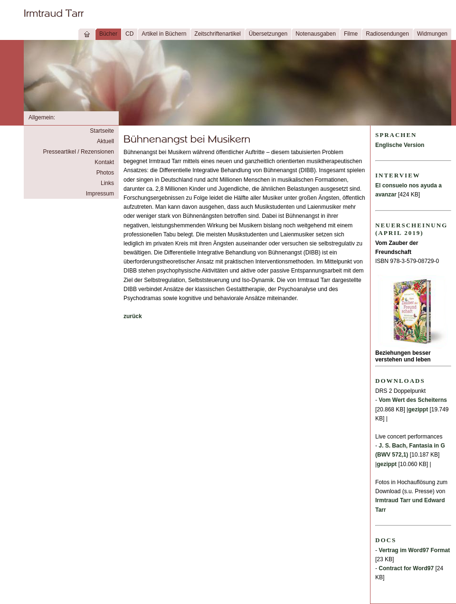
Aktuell (105, 141)
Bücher (108, 33)
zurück (133, 316)
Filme (351, 33)
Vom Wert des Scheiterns (413, 400)
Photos (105, 172)
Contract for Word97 (406, 568)
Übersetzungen (268, 33)
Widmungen (432, 33)
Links (107, 183)
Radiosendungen (387, 33)
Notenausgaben (315, 33)
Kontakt (104, 162)
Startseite (102, 130)
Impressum (100, 193)
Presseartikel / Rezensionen (78, 151)
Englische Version (399, 145)
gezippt (418, 409)
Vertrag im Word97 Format (414, 550)
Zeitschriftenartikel (217, 33)
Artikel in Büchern (164, 33)
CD (129, 33)
